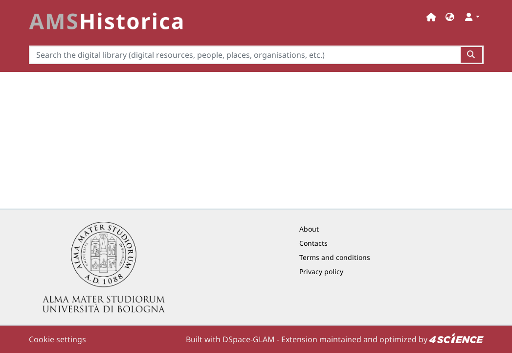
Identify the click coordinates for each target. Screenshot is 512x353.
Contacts (313, 243)
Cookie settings (57, 339)
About (309, 229)
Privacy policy (321, 271)
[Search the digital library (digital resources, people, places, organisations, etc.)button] (471, 55)
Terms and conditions (334, 257)
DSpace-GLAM (249, 339)
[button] (450, 17)
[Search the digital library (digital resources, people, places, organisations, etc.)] (245, 55)
